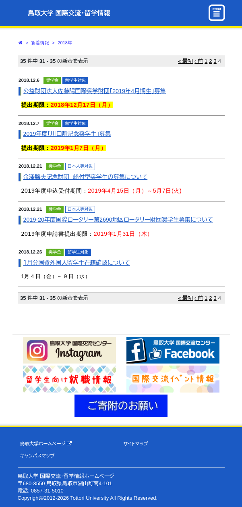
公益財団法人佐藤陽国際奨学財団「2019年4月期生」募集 (94, 91)
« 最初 (185, 61)
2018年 (65, 42)
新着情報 (40, 42)
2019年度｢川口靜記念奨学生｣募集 (67, 134)
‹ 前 (198, 61)
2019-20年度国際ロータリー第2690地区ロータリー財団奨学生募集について (118, 219)
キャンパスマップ (37, 455)
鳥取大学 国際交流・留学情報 (69, 13)
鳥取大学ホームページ (46, 444)
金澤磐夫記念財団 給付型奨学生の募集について (85, 177)
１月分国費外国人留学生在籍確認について (76, 263)
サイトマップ (135, 443)
